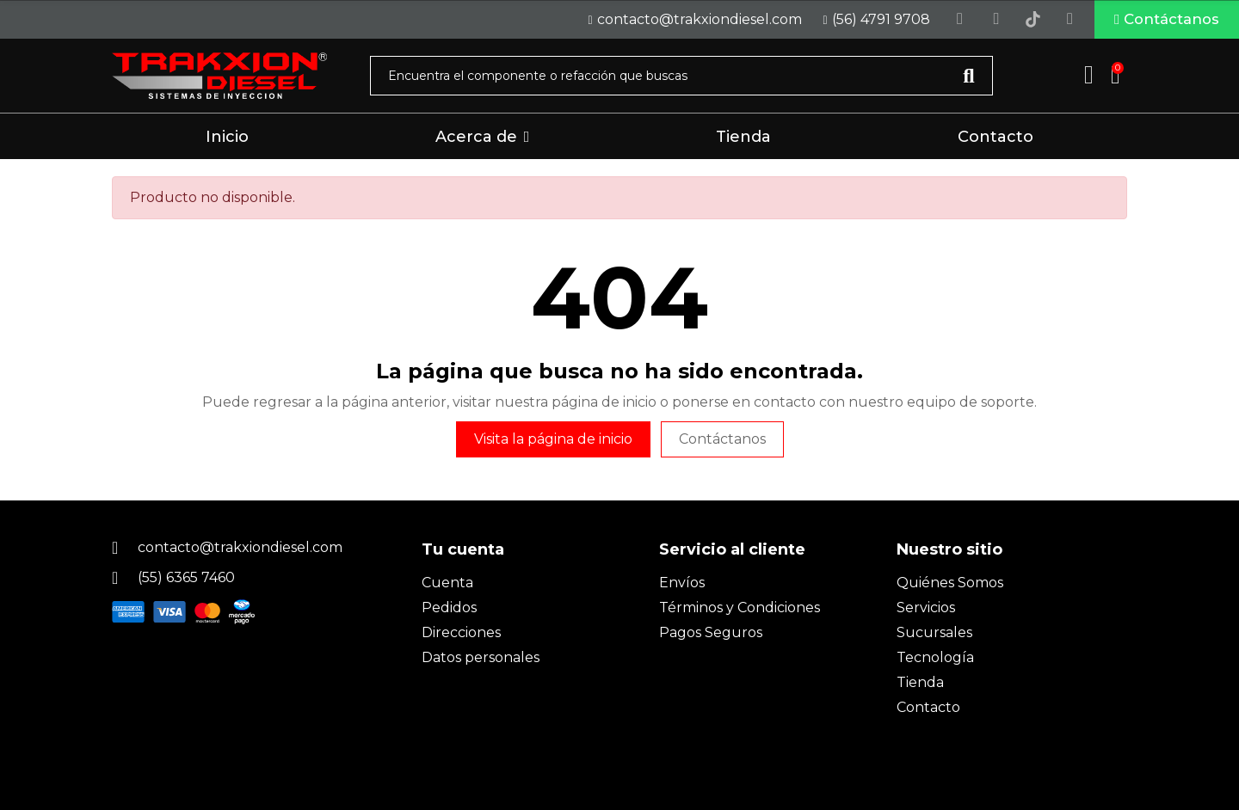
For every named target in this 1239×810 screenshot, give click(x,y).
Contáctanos (722, 443)
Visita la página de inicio (553, 443)
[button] (1154, 21)
